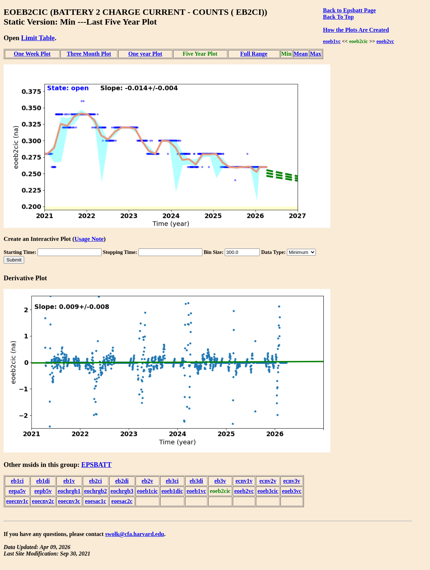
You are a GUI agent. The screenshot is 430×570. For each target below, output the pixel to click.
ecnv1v (244, 481)
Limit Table (38, 38)
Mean (301, 54)
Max (315, 54)
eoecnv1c (17, 501)
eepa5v (17, 491)
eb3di (196, 481)
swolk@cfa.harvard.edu (134, 534)
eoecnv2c (43, 501)
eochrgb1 (69, 491)
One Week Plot (32, 54)
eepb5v (43, 491)
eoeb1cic (147, 491)
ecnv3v (291, 481)
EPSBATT (96, 464)
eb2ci (95, 481)
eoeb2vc (385, 41)
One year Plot (145, 54)
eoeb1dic (172, 491)
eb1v (69, 481)
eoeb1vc (332, 41)
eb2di (122, 481)
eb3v (220, 481)
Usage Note (89, 238)
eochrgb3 (122, 491)
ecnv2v (267, 481)
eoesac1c (95, 501)
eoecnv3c (69, 501)
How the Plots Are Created (356, 30)
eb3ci (172, 481)
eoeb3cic (267, 491)
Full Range (253, 54)
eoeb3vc (291, 491)
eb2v (147, 481)
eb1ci (17, 481)
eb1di (43, 481)
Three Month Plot (89, 54)
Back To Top (338, 17)
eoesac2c (122, 501)
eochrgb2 (95, 491)
